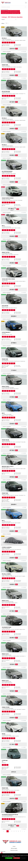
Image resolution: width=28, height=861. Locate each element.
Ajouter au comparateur (7, 51)
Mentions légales (14, 848)
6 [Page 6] (18, 831)
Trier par (3, 19)
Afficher (3, 23)
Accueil (14, 846)
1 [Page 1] (7, 831)
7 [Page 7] (20, 831)
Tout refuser (17, 858)
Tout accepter (9, 858)
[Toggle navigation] (26, 3)
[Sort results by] (10, 19)
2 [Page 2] (9, 831)
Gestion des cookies (14, 850)
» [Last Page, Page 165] (24, 831)
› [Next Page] (22, 831)
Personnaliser (23, 858)
